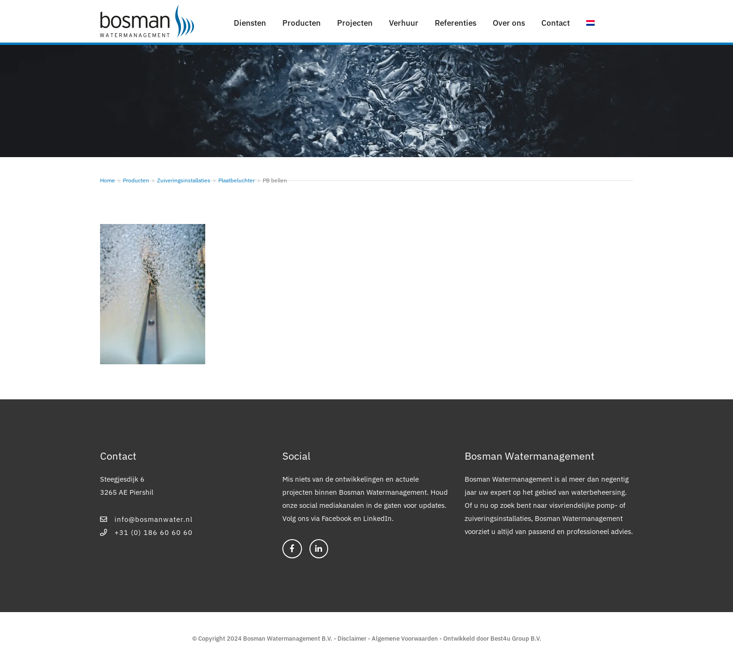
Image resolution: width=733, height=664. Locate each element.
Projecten (355, 23)
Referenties (455, 23)
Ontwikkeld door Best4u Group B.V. (492, 638)
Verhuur (403, 23)
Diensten (250, 23)
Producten (301, 23)
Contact (555, 23)
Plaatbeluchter (236, 180)
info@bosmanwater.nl (146, 519)
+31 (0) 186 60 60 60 (146, 532)
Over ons (509, 23)
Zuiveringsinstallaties (183, 180)
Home (107, 180)
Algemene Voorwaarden (405, 638)
